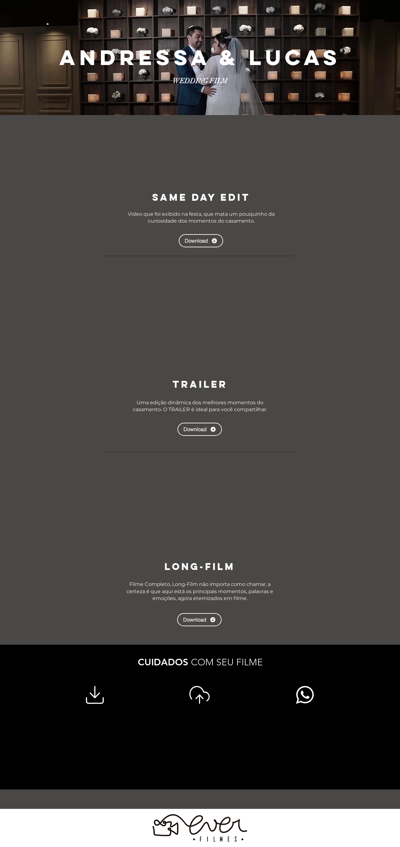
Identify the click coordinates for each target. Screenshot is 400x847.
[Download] (201, 240)
